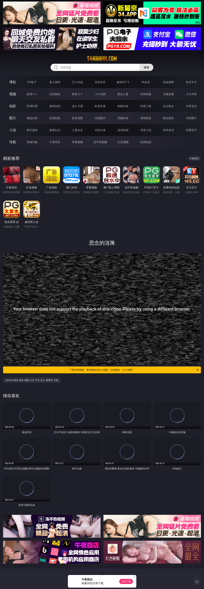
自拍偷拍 (54, 94)
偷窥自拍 (32, 118)
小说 (12, 130)
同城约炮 (32, 142)
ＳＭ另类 (191, 94)
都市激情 (32, 130)
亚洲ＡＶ (32, 94)
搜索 (146, 67)
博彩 (12, 82)
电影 (12, 106)
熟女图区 (168, 118)
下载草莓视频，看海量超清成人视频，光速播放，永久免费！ (134, 370)
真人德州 (54, 82)
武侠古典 (100, 130)
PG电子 (31, 82)
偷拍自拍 (54, 106)
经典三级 (145, 106)
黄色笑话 (168, 130)
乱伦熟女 (168, 106)
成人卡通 (77, 106)
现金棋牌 (168, 82)
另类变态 (191, 106)
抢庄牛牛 (191, 82)
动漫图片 (100, 118)
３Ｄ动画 (100, 94)
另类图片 (191, 118)
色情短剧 (145, 142)
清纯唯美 (145, 118)
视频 (12, 94)
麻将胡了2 (123, 82)
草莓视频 (77, 142)
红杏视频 (123, 142)
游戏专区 (100, 82)
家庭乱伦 (54, 130)
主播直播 (168, 94)
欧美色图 (77, 118)
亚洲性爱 (32, 106)
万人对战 (77, 82)
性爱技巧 (191, 130)
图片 (12, 118)
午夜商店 (54, 142)
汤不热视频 (100, 142)
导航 (12, 142)
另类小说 (145, 130)
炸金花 (146, 82)
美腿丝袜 (123, 118)
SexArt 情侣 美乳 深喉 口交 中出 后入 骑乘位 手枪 (32, 380)
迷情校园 (123, 130)
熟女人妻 (123, 94)
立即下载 (126, 581)
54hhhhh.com (102, 58)
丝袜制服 (145, 94)
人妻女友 (77, 130)
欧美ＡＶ (77, 94)
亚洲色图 (54, 118)
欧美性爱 (100, 106)
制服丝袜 (123, 106)
